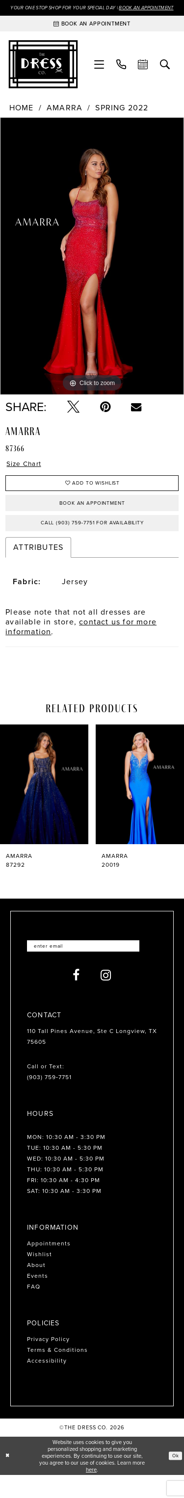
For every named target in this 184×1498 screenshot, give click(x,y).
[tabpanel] (92, 266)
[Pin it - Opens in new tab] (105, 417)
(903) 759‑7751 (49, 1100)
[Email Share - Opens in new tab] (136, 417)
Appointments (49, 1266)
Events (37, 1298)
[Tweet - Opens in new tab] (73, 417)
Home (21, 117)
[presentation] (44, 805)
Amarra (64, 117)
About (36, 1288)
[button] (99, 74)
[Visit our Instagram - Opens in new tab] (106, 998)
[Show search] (165, 74)
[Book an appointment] (92, 33)
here (91, 1493)
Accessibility (47, 1383)
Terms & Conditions (57, 1373)
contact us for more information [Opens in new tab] (81, 647)
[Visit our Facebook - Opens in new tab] (76, 998)
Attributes (38, 567)
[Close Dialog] (8, 1478)
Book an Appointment (92, 519)
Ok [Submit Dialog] (174, 1478)
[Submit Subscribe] (149, 968)
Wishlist (39, 1277)
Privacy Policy (48, 1362)
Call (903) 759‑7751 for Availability (92, 542)
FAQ (33, 1309)
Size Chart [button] (27, 474)
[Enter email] (92, 968)
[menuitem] (99, 74)
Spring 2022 (121, 117)
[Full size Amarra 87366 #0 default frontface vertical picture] (92, 266)
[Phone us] (121, 74)
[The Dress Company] (43, 74)
